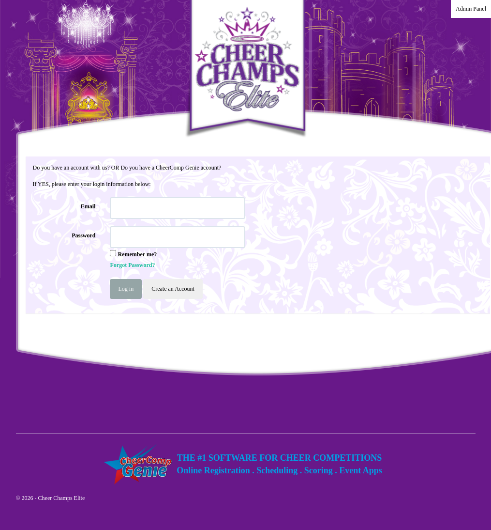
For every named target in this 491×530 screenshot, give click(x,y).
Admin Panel (471, 8)
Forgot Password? (132, 265)
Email (88, 206)
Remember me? (137, 254)
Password (83, 235)
